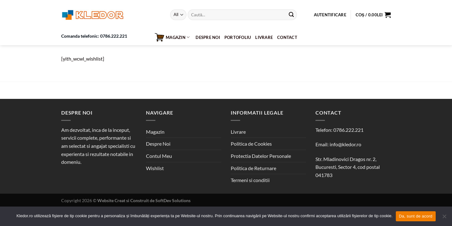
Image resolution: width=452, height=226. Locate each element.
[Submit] (291, 14)
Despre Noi (208, 37)
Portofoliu (237, 37)
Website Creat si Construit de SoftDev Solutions (144, 200)
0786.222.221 (348, 130)
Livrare (264, 37)
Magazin (172, 37)
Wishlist (155, 168)
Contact (287, 37)
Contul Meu (159, 156)
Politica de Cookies (251, 144)
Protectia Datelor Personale (261, 156)
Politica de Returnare (253, 168)
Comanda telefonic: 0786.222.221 (94, 36)
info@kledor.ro (345, 144)
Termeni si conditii (250, 180)
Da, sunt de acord (416, 216)
